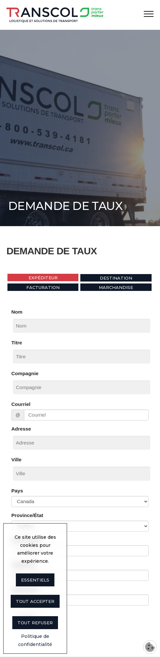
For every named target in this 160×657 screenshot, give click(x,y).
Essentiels (35, 579)
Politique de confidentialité (35, 640)
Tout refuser (35, 622)
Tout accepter (35, 601)
